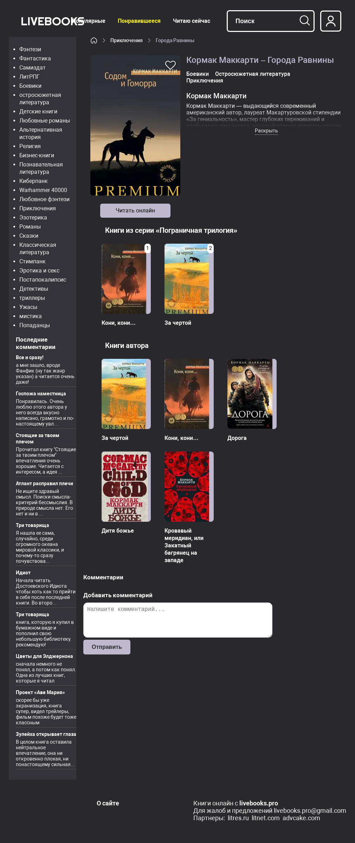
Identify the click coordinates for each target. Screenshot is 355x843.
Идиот (23, 572)
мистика (30, 316)
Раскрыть (266, 130)
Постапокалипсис (42, 279)
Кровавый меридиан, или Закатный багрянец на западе (184, 545)
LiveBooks (52, 21)
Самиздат (32, 67)
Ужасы (28, 307)
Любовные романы (44, 120)
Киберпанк (33, 181)
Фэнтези (30, 49)
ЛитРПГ (29, 76)
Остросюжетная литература (252, 74)
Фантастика (35, 58)
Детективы (33, 288)
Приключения (37, 208)
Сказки (28, 235)
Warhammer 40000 (43, 190)
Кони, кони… (119, 323)
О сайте (108, 803)
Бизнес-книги (36, 155)
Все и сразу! (30, 357)
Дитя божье (118, 530)
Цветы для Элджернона (44, 656)
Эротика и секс (39, 270)
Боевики (30, 86)
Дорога (237, 438)
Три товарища (32, 525)
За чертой (177, 323)
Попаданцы (34, 325)
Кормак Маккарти (216, 96)
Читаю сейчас (191, 21)
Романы (30, 226)
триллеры (32, 298)
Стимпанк (32, 261)
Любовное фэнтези (44, 199)
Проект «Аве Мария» (40, 692)
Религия (30, 146)
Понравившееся (139, 21)
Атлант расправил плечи (44, 483)
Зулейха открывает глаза (46, 734)
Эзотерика (33, 217)
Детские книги (38, 111)
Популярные (88, 21)
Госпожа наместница (41, 393)
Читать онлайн (135, 210)
